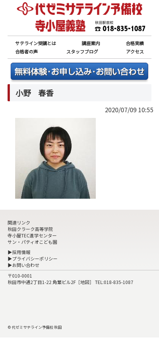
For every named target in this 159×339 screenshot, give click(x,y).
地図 (84, 282)
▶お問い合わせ (23, 265)
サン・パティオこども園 (32, 242)
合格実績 (135, 43)
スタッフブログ (82, 51)
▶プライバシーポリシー (33, 258)
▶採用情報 (19, 252)
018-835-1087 (118, 282)
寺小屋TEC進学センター (32, 235)
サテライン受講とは (35, 43)
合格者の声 (26, 51)
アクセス (135, 51)
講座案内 (91, 43)
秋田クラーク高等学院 (30, 229)
